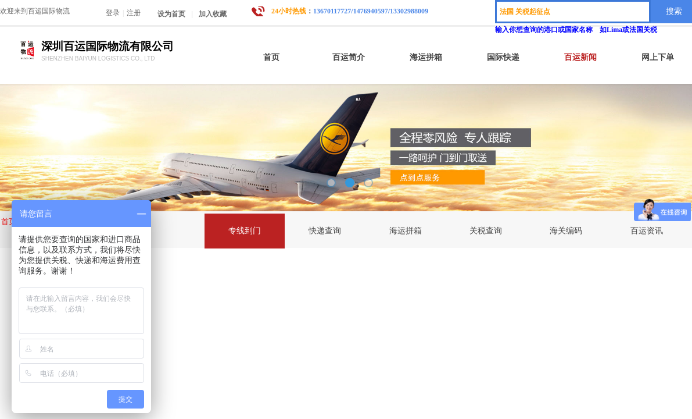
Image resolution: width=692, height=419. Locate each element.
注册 (134, 13)
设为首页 (171, 14)
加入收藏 (213, 14)
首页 (8, 221)
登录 (113, 13)
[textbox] (573, 11)
